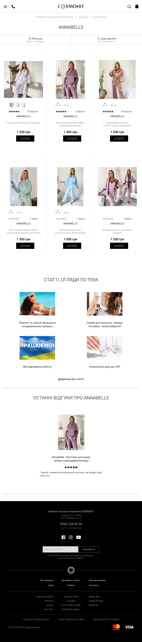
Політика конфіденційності (36, 619)
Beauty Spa (94, 596)
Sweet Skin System (71, 609)
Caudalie (71, 601)
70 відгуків (32, 111)
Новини (71, 585)
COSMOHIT (71, 6)
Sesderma (93, 605)
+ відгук (81, 218)
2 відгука (80, 111)
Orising (50, 605)
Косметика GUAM (44, 596)
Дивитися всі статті (71, 379)
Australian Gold (71, 596)
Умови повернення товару (71, 619)
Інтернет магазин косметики (54, 17)
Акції (51, 585)
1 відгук (34, 218)
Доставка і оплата (71, 580)
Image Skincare (96, 601)
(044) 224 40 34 (71, 524)
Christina (49, 601)
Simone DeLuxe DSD (71, 605)
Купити (25, 138)
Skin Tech (48, 609)
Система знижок (97, 580)
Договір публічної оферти (106, 619)
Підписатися (89, 549)
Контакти (93, 585)
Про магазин (46, 580)
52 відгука (126, 111)
